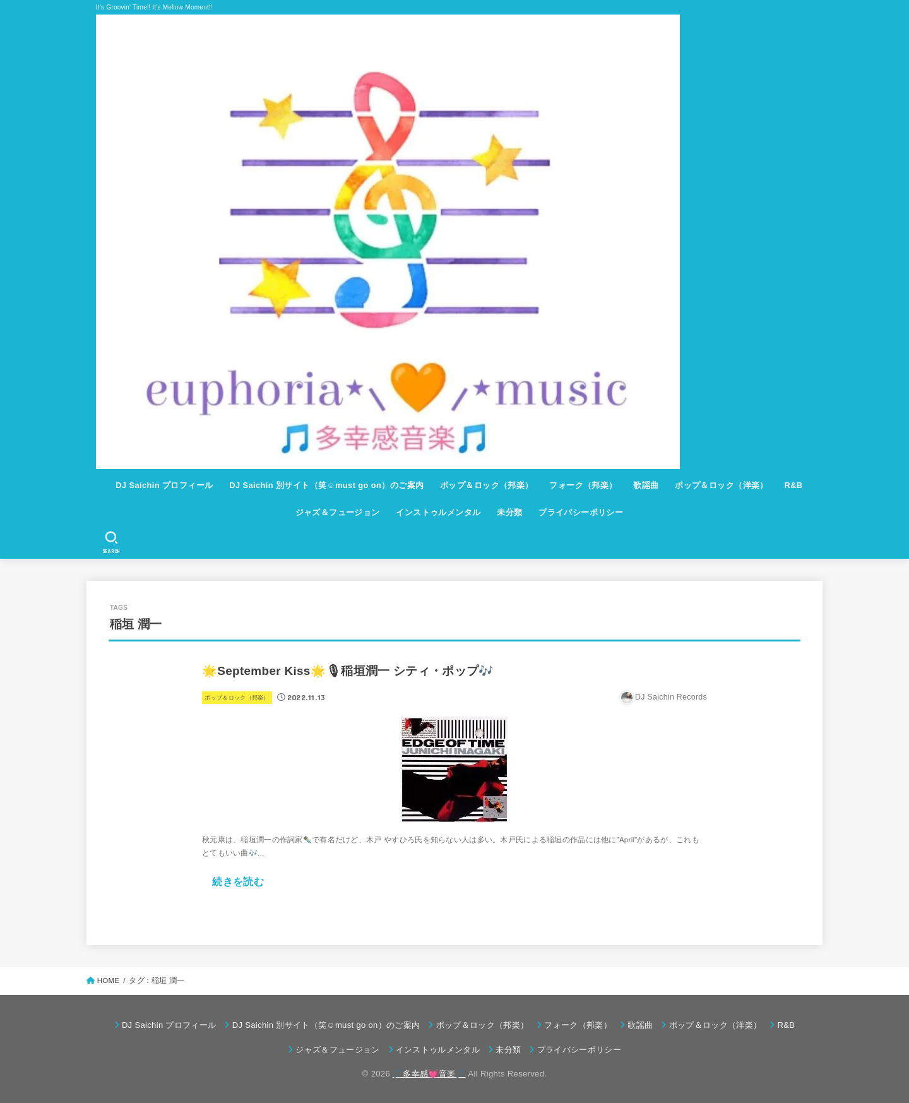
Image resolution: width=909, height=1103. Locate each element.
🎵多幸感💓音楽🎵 (429, 1073)
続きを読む (238, 881)
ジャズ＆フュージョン (337, 512)
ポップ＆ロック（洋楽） (721, 485)
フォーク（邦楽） (583, 485)
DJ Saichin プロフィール (164, 485)
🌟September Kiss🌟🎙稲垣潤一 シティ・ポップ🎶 (348, 670)
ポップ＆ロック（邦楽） (486, 485)
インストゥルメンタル (438, 512)
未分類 (509, 512)
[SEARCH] (111, 542)
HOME (108, 980)
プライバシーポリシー (580, 512)
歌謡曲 (645, 485)
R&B (793, 485)
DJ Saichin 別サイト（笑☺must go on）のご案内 (326, 485)
